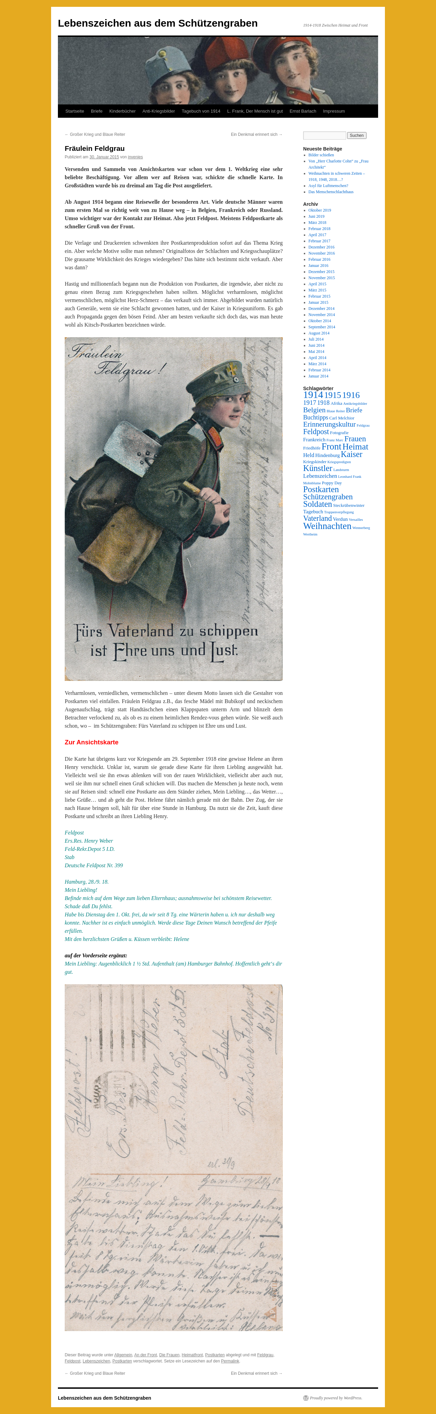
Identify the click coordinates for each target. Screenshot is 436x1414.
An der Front (145, 1355)
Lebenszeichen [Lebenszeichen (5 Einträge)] (320, 476)
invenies (135, 157)
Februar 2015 (319, 296)
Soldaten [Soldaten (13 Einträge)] (317, 504)
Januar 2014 (318, 376)
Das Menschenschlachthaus (331, 191)
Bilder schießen (321, 155)
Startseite (74, 111)
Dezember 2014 (321, 308)
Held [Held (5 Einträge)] (308, 455)
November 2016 (322, 253)
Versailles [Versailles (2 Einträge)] (356, 520)
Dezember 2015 (321, 271)
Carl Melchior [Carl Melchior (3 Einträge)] (342, 417)
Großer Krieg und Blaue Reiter (95, 134)
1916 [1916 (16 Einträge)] (351, 395)
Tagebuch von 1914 (201, 111)
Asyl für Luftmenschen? (328, 185)
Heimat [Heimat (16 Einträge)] (355, 447)
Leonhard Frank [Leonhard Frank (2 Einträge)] (349, 477)
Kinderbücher (122, 111)
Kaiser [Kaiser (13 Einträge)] (351, 454)
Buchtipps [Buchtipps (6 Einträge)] (315, 417)
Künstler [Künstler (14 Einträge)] (317, 468)
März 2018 (317, 222)
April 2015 (317, 284)
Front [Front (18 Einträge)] (331, 446)
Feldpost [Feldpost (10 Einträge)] (316, 431)
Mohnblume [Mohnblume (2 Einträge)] (312, 483)
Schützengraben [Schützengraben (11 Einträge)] (328, 496)
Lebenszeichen (96, 1361)
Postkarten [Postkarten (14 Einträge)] (321, 489)
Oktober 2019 (320, 210)
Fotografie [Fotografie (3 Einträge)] (339, 432)
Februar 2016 (319, 259)
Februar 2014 (319, 370)
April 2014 (317, 357)
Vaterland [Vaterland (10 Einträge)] (317, 518)
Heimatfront (192, 1355)
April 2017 (317, 234)
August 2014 (319, 333)
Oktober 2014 (320, 320)
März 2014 (317, 363)
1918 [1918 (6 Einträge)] (323, 402)
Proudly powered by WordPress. (336, 1398)
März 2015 (317, 290)
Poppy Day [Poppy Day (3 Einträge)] (332, 482)
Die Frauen (169, 1355)
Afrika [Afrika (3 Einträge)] (336, 403)
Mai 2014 (316, 351)
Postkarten (214, 1355)
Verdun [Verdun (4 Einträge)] (340, 519)
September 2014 (322, 327)
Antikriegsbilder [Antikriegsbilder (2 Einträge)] (355, 403)
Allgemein (123, 1355)
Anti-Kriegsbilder (158, 111)
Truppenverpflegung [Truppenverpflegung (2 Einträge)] (339, 512)
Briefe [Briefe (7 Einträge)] (354, 410)
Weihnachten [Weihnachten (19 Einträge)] (327, 526)
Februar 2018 (319, 228)
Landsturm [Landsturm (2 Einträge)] (341, 470)
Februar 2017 (319, 241)
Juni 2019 (317, 216)
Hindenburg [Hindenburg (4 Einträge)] (327, 455)
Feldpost (72, 1361)
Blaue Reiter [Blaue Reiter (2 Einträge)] (336, 411)
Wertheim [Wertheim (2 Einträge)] (310, 534)
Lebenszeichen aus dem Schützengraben (158, 23)
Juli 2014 (316, 339)
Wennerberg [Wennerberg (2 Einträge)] (361, 528)
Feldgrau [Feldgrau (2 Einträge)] (363, 425)
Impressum (334, 111)
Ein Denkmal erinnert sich (257, 134)
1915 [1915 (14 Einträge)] (332, 395)
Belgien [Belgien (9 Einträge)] (314, 410)
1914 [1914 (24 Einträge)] (313, 394)
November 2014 (322, 314)
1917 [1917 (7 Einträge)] (309, 402)
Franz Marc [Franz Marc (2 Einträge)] (335, 440)
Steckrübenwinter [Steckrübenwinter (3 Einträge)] (348, 505)
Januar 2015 (318, 302)
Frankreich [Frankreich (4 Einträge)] (314, 439)
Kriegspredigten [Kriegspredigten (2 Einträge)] (339, 462)
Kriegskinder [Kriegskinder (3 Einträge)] (314, 461)
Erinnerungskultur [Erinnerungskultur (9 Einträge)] (329, 424)
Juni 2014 (317, 345)
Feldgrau (265, 1355)
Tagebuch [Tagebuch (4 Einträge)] (313, 511)
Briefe (97, 111)
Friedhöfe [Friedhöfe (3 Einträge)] (312, 448)
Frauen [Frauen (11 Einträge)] (355, 438)
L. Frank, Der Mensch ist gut (255, 111)
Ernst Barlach (303, 111)
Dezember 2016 (321, 247)
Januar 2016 (318, 265)
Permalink (230, 1361)
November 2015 (322, 277)
